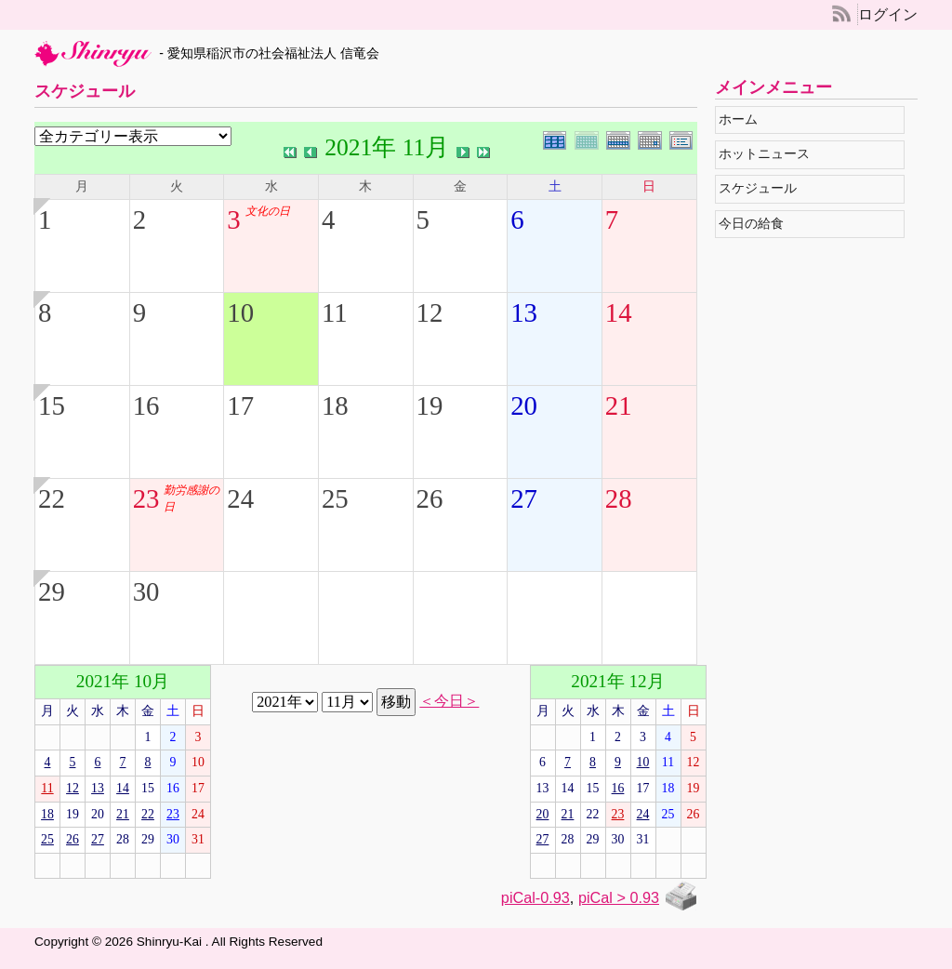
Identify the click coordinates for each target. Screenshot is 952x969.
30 (146, 591)
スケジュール (762, 188)
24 (240, 498)
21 (618, 405)
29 (51, 591)
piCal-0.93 (535, 897)
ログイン (888, 14)
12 (429, 312)
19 (429, 405)
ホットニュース (768, 154)
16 (146, 405)
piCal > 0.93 (618, 897)
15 (51, 405)
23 (146, 498)
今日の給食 (755, 224)
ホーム (742, 119)
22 (51, 498)
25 (335, 498)
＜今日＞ (449, 701)
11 (335, 312)
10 (240, 312)
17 (240, 405)
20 (523, 405)
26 (429, 498)
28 (618, 498)
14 (618, 312)
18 (335, 405)
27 (523, 498)
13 (523, 312)
